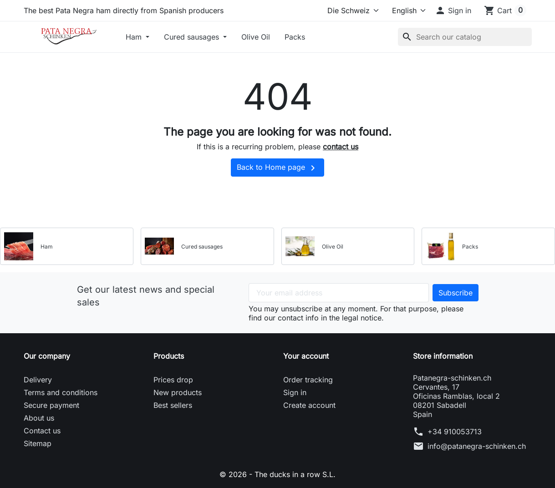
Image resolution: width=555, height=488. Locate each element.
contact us (340, 146)
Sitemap (37, 443)
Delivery (38, 379)
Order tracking (308, 379)
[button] (453, 10)
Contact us (42, 430)
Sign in (294, 392)
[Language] (405, 10)
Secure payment (51, 405)
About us (39, 417)
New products (177, 392)
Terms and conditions (60, 392)
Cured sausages (192, 36)
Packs (295, 36)
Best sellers (172, 405)
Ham (135, 36)
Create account (309, 405)
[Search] (465, 37)
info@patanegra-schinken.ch (477, 446)
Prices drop (173, 379)
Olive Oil (255, 36)
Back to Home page (277, 168)
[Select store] (351, 10)
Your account (306, 356)
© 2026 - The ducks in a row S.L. (277, 474)
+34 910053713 (455, 431)
